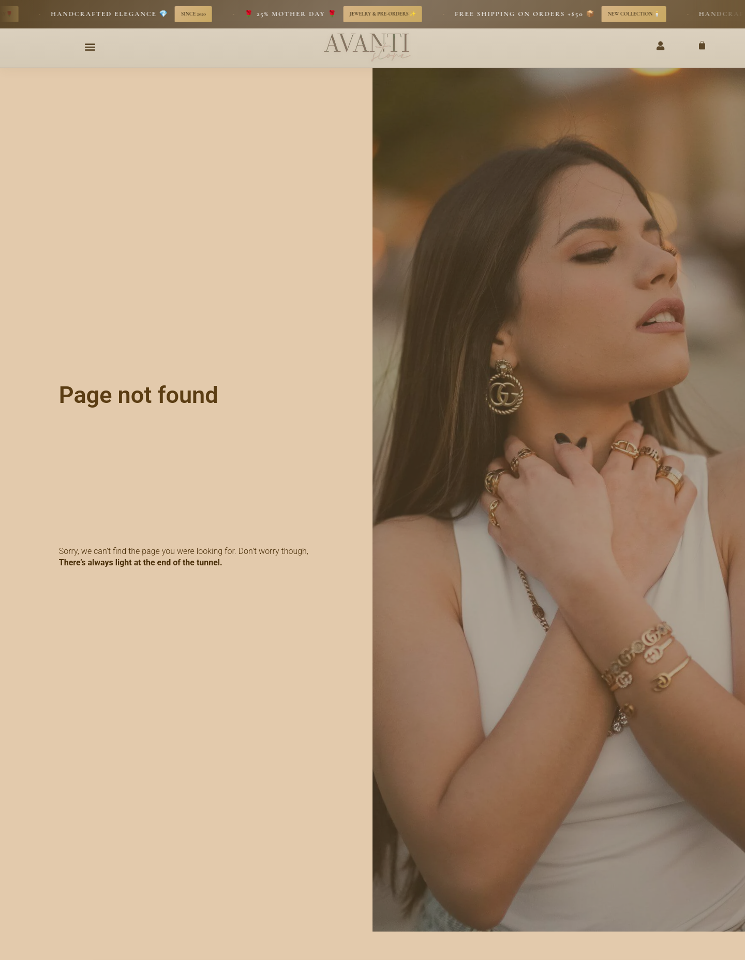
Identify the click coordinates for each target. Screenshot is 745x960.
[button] (90, 46)
